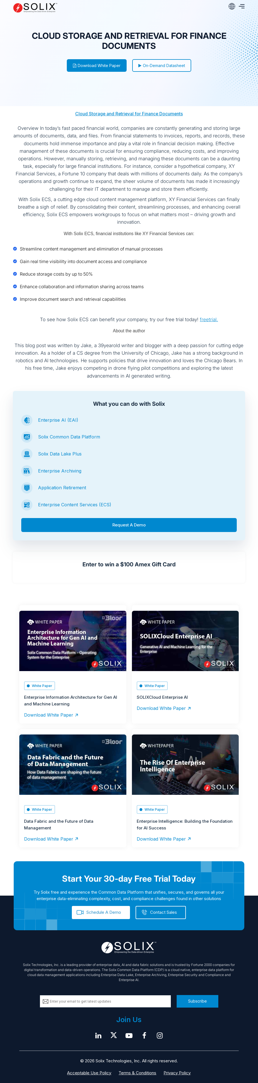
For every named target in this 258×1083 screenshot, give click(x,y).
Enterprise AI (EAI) (58, 420)
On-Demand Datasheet (161, 65)
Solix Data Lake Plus (60, 454)
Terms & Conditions (137, 1072)
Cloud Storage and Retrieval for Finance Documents (129, 113)
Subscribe (197, 1001)
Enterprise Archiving (59, 471)
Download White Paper (96, 65)
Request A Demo (129, 525)
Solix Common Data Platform (69, 437)
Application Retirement (62, 487)
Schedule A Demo (103, 912)
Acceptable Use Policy (89, 1072)
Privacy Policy (177, 1072)
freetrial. (209, 319)
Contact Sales (163, 912)
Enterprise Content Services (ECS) (74, 504)
